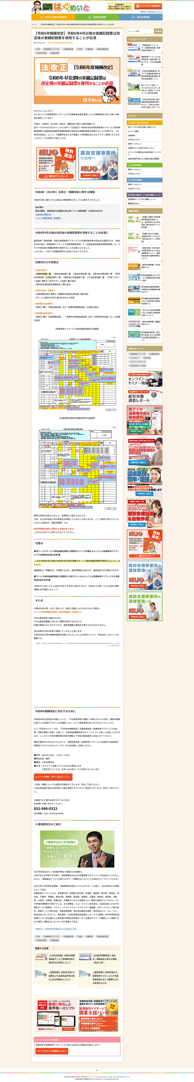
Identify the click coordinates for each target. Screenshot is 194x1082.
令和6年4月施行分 (43, 214)
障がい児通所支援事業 (53, 17)
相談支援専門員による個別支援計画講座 (143, 158)
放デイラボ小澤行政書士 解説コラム (142, 127)
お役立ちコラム (134, 139)
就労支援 (147, 358)
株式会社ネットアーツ (155, 12)
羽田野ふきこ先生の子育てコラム (141, 148)
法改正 (80, 49)
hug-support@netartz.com (121, 1077)
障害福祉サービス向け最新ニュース (142, 199)
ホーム (34, 24)
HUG (38, 49)
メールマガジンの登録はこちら (51, 1050)
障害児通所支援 (103, 49)
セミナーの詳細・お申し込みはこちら (52, 777)
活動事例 (131, 135)
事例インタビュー (135, 143)
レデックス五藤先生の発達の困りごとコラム (144, 153)
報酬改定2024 (133, 203)
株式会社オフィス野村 (138, 365)
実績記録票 (55, 53)
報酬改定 (90, 49)
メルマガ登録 (148, 6)
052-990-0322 (102, 1077)
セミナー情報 (133, 131)
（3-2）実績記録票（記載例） (48, 217)
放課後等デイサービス (52, 49)
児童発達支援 (68, 49)
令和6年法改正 (42, 53)
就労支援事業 (141, 17)
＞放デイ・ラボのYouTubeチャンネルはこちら (56, 928)
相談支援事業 (97, 17)
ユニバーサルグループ (138, 362)
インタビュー (135, 358)
